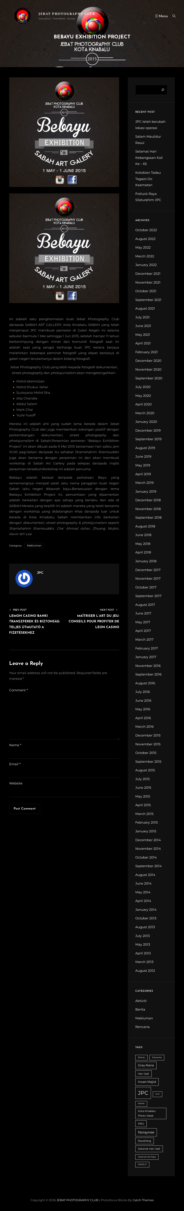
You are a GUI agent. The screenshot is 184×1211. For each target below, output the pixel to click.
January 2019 (145, 492)
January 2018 (145, 562)
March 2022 (144, 257)
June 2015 (143, 789)
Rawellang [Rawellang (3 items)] (144, 1141)
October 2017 (146, 588)
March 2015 (144, 815)
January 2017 (145, 658)
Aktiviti (141, 1002)
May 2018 (142, 545)
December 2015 (147, 736)
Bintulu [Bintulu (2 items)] (141, 1058)
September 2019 (148, 440)
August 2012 (145, 972)
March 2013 (144, 963)
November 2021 (147, 283)
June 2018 (143, 536)
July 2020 (143, 388)
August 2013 (145, 928)
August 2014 (145, 876)
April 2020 (143, 405)
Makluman (34, 546)
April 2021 (143, 344)
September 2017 (148, 597)
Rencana (142, 1028)
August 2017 (145, 606)
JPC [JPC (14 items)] (143, 1094)
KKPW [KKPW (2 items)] (141, 1105)
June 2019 (143, 458)
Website (15, 784)
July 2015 (142, 780)
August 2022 (145, 240)
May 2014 (142, 893)
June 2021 (143, 327)
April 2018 (143, 553)
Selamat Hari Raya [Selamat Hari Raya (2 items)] (147, 1158)
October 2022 (146, 231)
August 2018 (145, 527)
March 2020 (144, 414)
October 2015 (145, 754)
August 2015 (145, 771)
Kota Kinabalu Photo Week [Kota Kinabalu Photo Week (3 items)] (147, 1114)
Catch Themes (143, 1201)
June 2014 (143, 885)
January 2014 (146, 911)
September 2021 (148, 301)
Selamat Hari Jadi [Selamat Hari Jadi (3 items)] (149, 1149)
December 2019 (148, 431)
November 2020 (148, 371)
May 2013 (142, 946)
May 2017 (142, 623)
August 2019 (145, 449)
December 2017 (148, 571)
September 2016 (148, 675)
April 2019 (143, 475)
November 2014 (148, 850)
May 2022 (143, 249)
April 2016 (143, 719)
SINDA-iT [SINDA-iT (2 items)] (142, 1165)
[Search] (162, 91)
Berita (140, 1011)
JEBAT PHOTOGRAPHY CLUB (67, 13)
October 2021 (145, 292)
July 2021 (142, 318)
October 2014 (146, 858)
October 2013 (145, 919)
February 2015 (146, 824)
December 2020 (148, 362)
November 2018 (148, 510)
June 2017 (143, 614)
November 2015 (147, 745)
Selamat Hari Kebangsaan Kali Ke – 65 (149, 159)
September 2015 (148, 763)
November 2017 (148, 580)
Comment (18, 691)
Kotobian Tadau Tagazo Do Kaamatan (148, 180)
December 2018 (148, 501)
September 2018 (148, 519)
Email (15, 765)
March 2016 (144, 728)
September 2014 (148, 867)
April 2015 (143, 806)
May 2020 (143, 397)
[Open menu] (160, 16)
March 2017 (144, 641)
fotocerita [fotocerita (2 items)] (157, 1058)
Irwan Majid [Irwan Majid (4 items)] (147, 1083)
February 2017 (146, 649)
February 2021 (146, 353)
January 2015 (145, 832)
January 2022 (146, 266)
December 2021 (147, 275)
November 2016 (148, 667)
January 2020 (146, 423)
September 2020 (148, 379)
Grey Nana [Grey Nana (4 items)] (146, 1066)
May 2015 (142, 797)
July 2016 (142, 693)
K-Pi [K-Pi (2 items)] (157, 1095)
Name (15, 746)
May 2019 (142, 466)
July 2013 (142, 937)
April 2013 (143, 954)
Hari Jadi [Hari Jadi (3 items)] (143, 1074)
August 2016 (145, 684)
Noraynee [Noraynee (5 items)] (146, 1133)
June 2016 (143, 701)
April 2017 (143, 632)
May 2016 (142, 710)
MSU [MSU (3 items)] (141, 1124)
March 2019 (144, 484)
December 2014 (148, 841)
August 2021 (145, 310)
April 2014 (143, 902)
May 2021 (142, 336)
